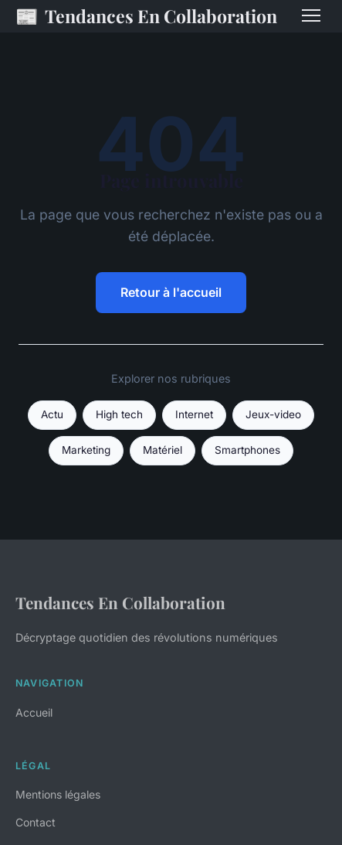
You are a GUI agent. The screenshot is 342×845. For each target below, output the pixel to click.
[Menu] (311, 15)
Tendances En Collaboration (146, 16)
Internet (194, 414)
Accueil (33, 712)
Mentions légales (57, 794)
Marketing (86, 450)
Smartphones (247, 450)
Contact (35, 822)
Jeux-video (273, 414)
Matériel (162, 450)
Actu (52, 414)
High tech (119, 414)
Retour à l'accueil (171, 292)
